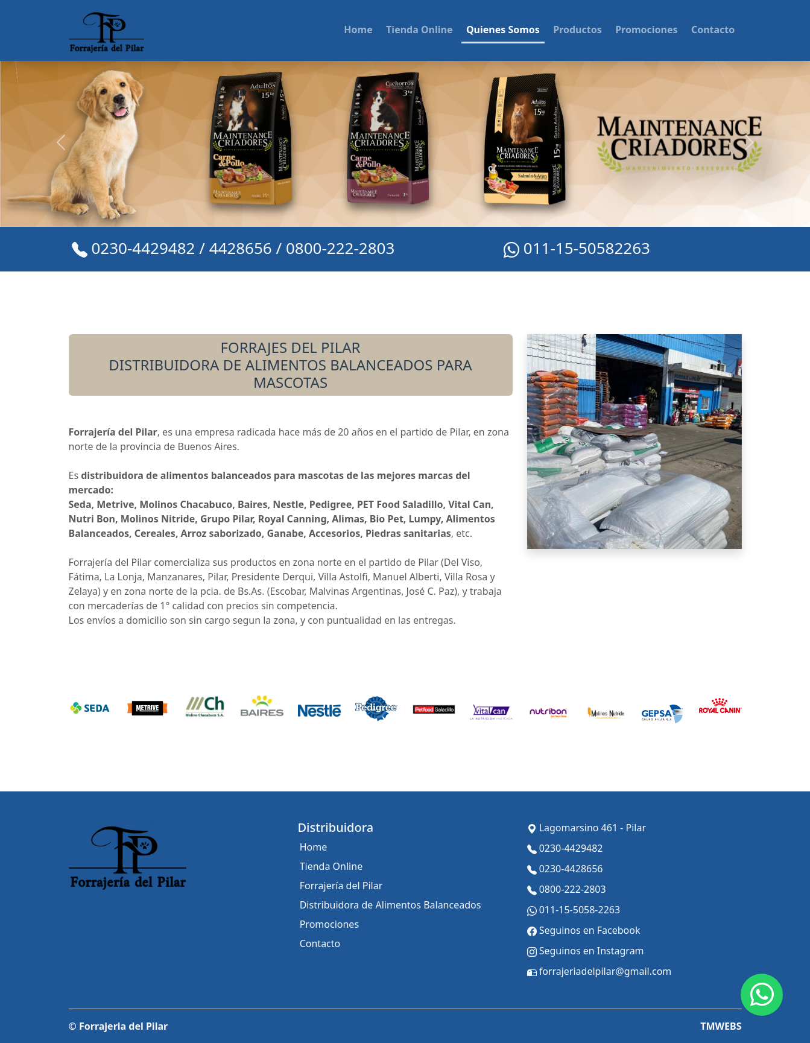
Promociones (646, 29)
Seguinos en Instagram (585, 951)
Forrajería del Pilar (341, 885)
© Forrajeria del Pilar (118, 1026)
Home (358, 29)
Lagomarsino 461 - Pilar (587, 828)
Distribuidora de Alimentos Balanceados (390, 904)
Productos (577, 29)
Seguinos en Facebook (584, 931)
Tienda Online (419, 29)
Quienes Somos (503, 29)
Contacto (713, 29)
